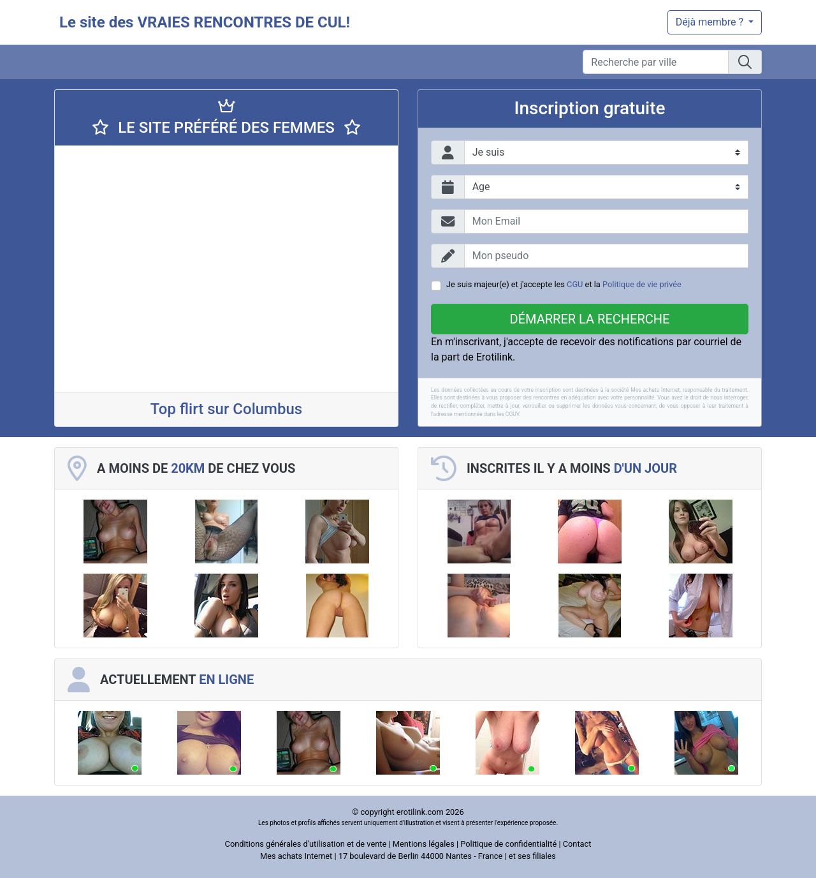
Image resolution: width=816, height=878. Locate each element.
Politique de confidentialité (508, 844)
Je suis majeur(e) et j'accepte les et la (563, 284)
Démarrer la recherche (590, 319)
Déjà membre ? (711, 22)
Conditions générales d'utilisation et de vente (306, 844)
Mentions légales (424, 844)
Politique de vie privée (641, 284)
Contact (577, 844)
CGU (575, 284)
